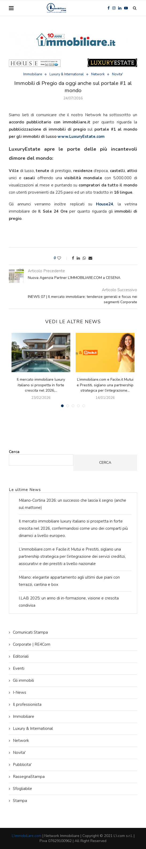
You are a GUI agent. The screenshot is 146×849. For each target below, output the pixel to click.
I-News (19, 692)
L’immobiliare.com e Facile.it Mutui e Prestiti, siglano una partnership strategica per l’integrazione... (105, 385)
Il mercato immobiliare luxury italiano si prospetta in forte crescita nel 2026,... (41, 385)
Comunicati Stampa (30, 632)
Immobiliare (32, 74)
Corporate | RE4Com (31, 644)
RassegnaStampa (29, 776)
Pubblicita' (22, 764)
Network (98, 74)
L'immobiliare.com (26, 835)
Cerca (14, 451)
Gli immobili (23, 680)
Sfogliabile (22, 788)
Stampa (20, 800)
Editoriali (21, 656)
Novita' (117, 74)
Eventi (18, 668)
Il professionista (27, 704)
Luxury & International (66, 74)
